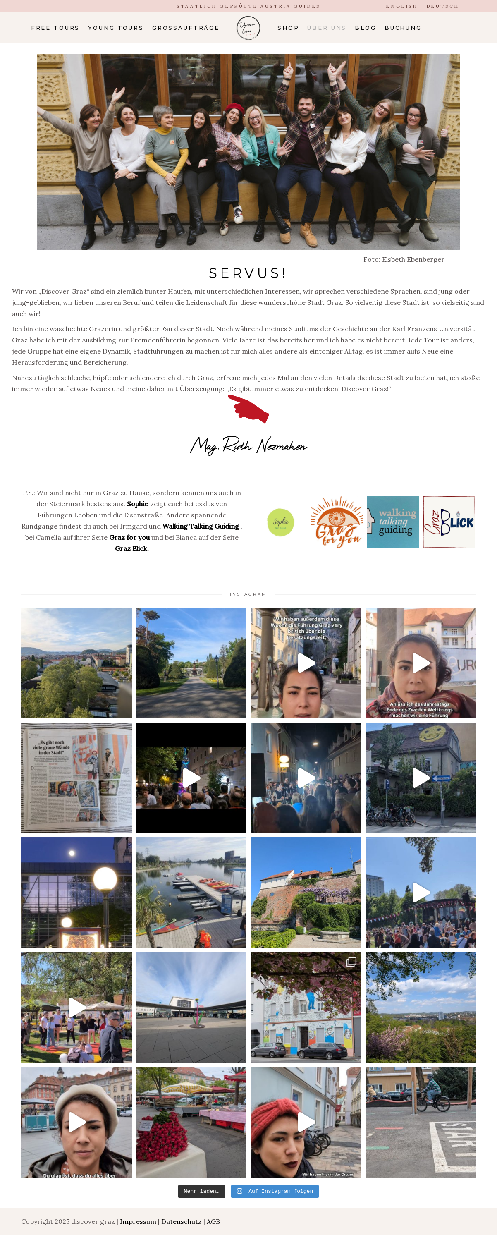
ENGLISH (402, 6)
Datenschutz (181, 1221)
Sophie (137, 504)
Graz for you (130, 537)
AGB (213, 1221)
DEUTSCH (442, 6)
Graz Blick (131, 548)
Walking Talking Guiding (200, 526)
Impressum (138, 1221)
